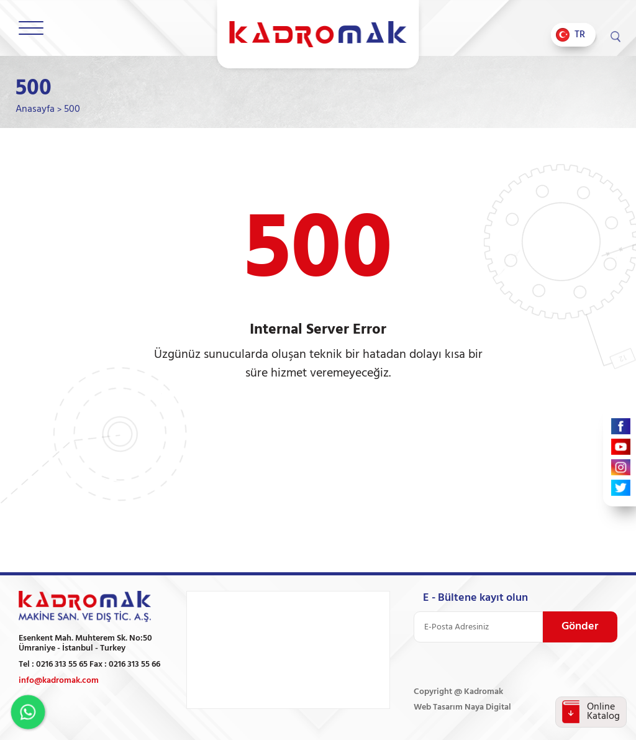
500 (72, 109)
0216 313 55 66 (134, 664)
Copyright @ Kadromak (458, 692)
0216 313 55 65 (62, 664)
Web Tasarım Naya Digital (462, 707)
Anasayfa (35, 109)
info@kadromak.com (59, 681)
